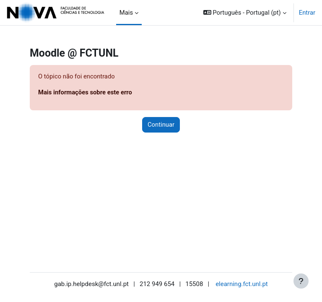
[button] (245, 12)
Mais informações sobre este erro (85, 92)
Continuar (161, 124)
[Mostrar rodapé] (301, 281)
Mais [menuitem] (126, 12)
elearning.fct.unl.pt (242, 284)
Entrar (307, 12)
